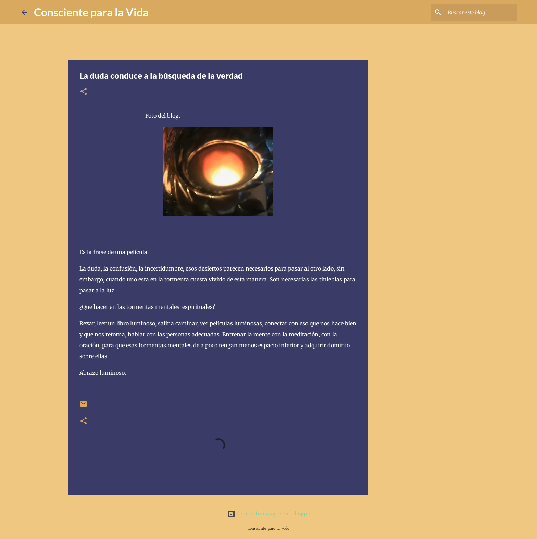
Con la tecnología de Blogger (268, 514)
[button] (83, 92)
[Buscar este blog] (481, 12)
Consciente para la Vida (91, 12)
